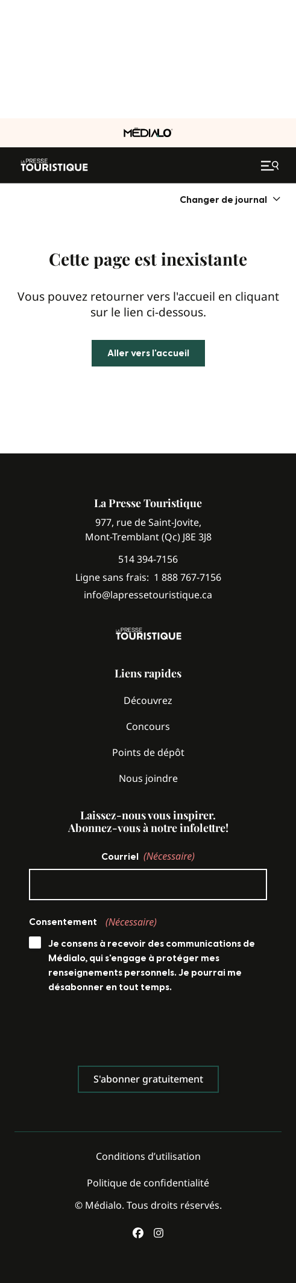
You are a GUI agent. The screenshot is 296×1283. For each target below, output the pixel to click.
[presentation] (120, 1032)
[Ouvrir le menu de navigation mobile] (271, 165)
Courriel (148, 856)
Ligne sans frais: (148, 577)
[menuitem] (231, 199)
